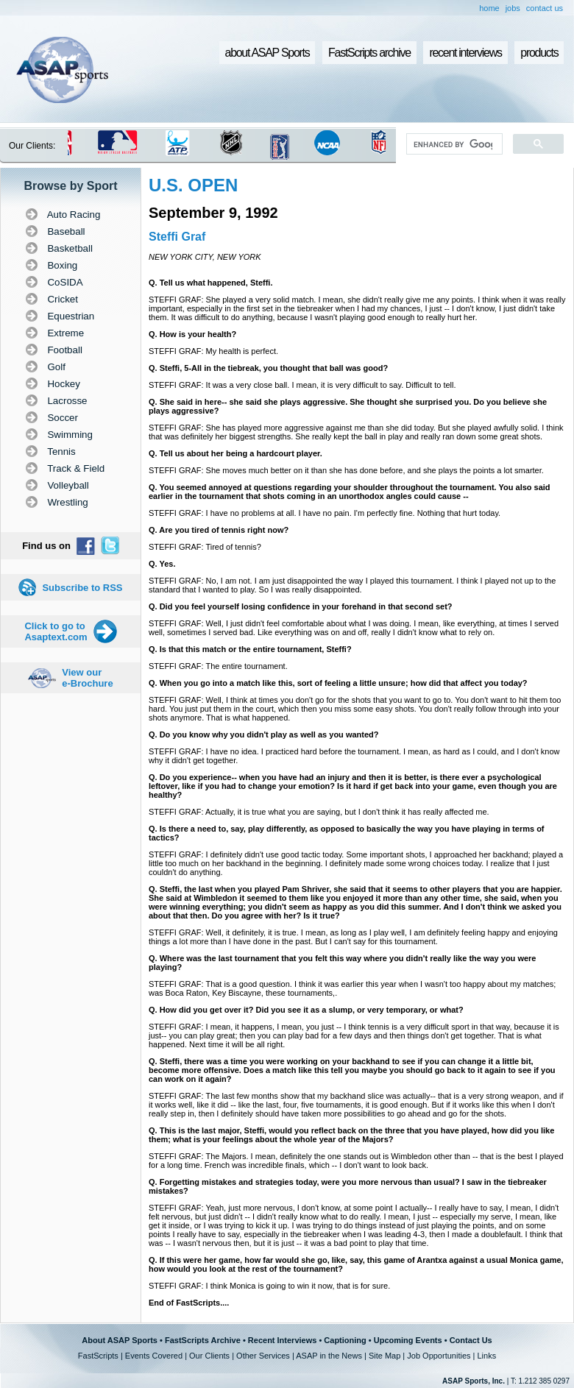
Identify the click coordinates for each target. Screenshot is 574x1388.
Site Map (384, 1355)
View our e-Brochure (87, 678)
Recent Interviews (282, 1340)
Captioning (345, 1340)
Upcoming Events (408, 1340)
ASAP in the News (329, 1355)
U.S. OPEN (193, 185)
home (489, 8)
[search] (453, 144)
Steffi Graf (177, 236)
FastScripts (98, 1355)
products (539, 52)
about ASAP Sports (267, 52)
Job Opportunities (438, 1355)
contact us (544, 8)
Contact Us (471, 1340)
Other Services (263, 1355)
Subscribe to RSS (82, 587)
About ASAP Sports (119, 1340)
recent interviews (465, 52)
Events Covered (154, 1355)
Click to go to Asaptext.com (55, 631)
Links (486, 1355)
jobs (513, 8)
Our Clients (209, 1355)
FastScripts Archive (203, 1340)
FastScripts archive (369, 52)
